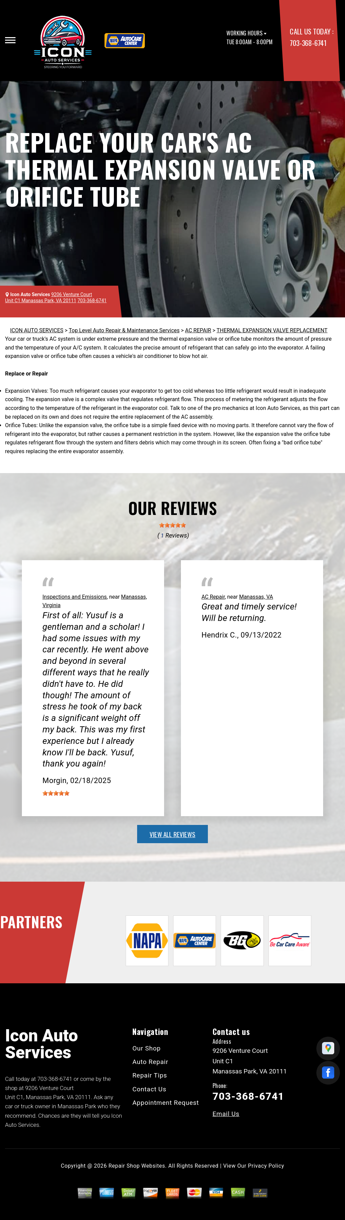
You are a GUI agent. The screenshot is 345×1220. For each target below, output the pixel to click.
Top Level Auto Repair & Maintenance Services (124, 330)
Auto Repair (150, 1062)
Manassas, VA (256, 597)
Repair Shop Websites (136, 1166)
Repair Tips (149, 1075)
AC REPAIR (198, 330)
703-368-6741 (308, 42)
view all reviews (172, 834)
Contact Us (149, 1089)
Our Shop (146, 1048)
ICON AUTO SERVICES (36, 330)
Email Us (226, 1114)
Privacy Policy (266, 1166)
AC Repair (213, 597)
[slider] (172, 525)
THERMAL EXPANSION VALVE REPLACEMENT (272, 330)
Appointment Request (165, 1103)
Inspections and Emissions (74, 597)
